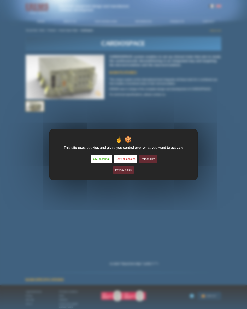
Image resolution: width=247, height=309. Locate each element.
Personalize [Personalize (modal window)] (148, 158)
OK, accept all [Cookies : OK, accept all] (101, 158)
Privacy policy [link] (123, 169)
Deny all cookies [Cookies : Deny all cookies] (125, 158)
